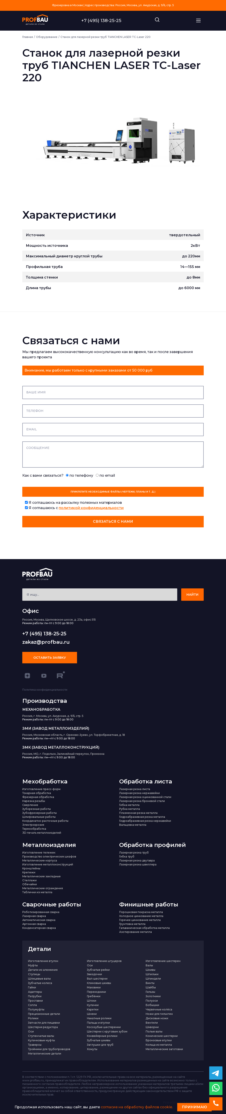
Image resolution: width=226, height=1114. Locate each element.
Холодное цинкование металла (141, 916)
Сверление (30, 805)
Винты (150, 983)
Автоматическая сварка (38, 920)
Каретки (92, 1009)
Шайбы (151, 987)
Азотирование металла (135, 932)
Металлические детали (44, 1053)
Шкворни (152, 1027)
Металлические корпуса (39, 860)
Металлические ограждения (42, 888)
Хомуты (92, 1049)
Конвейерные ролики (102, 1036)
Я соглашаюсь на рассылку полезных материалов (73, 502)
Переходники (96, 991)
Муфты (33, 965)
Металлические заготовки (164, 1049)
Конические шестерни (162, 1036)
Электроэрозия (33, 824)
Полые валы (154, 1031)
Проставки (35, 1000)
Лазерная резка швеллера (137, 864)
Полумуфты (36, 1009)
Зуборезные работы (36, 809)
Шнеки (92, 1013)
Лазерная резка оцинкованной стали (145, 797)
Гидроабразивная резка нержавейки (145, 820)
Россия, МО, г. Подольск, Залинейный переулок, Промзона (63, 753)
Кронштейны (31, 868)
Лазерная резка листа (134, 789)
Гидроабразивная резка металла (142, 816)
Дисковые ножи (157, 1018)
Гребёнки (93, 996)
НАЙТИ (192, 595)
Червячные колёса (159, 1009)
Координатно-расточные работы (45, 820)
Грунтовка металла (132, 924)
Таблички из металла (37, 892)
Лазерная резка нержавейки (139, 793)
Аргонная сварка (34, 924)
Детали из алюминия (43, 969)
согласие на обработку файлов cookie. (137, 1107)
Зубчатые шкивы (98, 1040)
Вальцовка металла (132, 824)
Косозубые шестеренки (104, 1027)
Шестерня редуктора (43, 1027)
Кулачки (93, 1005)
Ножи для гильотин (159, 1013)
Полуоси (152, 1000)
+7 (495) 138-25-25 (101, 20)
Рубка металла (129, 809)
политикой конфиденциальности (91, 508)
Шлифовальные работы (39, 816)
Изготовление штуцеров (104, 961)
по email (105, 475)
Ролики (33, 1018)
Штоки (91, 1000)
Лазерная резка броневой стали (142, 801)
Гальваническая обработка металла (144, 928)
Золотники (153, 996)
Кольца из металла (159, 1044)
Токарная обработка (36, 793)
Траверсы (34, 1044)
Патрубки (34, 996)
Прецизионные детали (44, 1013)
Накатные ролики (99, 1018)
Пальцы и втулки (98, 1022)
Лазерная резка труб (134, 852)
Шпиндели (153, 978)
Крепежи (28, 872)
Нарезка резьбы (33, 801)
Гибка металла (129, 805)
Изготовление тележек (38, 852)
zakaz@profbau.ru (46, 642)
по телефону (79, 475)
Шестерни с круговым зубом (107, 1031)
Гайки (32, 987)
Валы (149, 965)
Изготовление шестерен (163, 961)
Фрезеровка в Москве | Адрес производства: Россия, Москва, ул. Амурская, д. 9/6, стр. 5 (113, 5)
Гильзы (150, 991)
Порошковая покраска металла (141, 912)
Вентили (152, 1022)
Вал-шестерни (97, 978)
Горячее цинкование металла (140, 920)
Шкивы (150, 969)
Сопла (32, 1005)
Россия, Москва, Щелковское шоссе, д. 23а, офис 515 (59, 619)
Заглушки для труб (100, 1044)
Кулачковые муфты (41, 1040)
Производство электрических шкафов (49, 856)
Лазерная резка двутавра (137, 860)
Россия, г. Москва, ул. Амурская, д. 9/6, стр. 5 (52, 716)
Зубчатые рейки (98, 969)
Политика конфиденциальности (44, 689)
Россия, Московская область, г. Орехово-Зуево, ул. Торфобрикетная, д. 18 (73, 734)
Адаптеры (35, 991)
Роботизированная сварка (40, 912)
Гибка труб (126, 856)
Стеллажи (29, 880)
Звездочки (94, 974)
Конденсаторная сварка (39, 928)
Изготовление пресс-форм (41, 789)
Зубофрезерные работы (39, 813)
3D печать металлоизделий (41, 832)
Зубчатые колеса (40, 983)
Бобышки (152, 1005)
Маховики (94, 987)
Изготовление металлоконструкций (47, 864)
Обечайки (29, 884)
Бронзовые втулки (159, 1040)
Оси (90, 965)
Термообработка (34, 828)
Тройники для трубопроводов (49, 1049)
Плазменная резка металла (138, 813)
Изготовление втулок (43, 961)
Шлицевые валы (39, 978)
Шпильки (152, 974)
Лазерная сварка (34, 916)
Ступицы (34, 974)
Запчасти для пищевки (44, 1022)
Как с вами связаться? (68, 475)
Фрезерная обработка (38, 797)
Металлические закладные (41, 876)
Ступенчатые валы (41, 1036)
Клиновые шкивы (99, 983)
